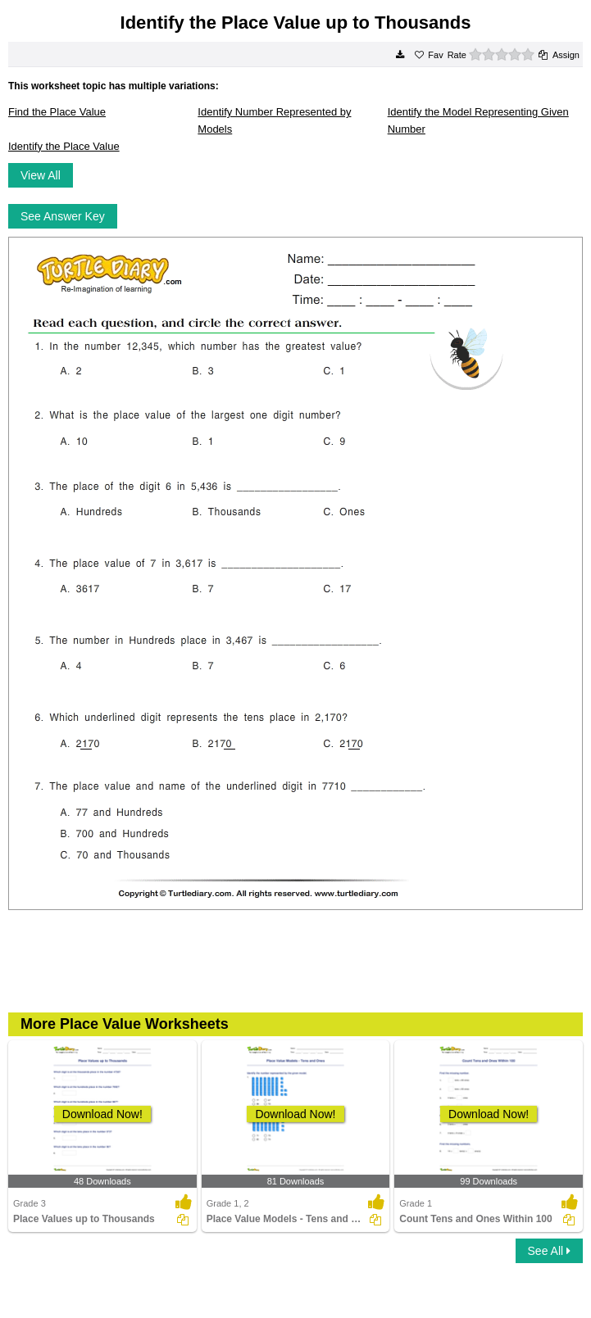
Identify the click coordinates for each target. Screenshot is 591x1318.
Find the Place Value (57, 112)
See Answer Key (62, 216)
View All (40, 175)
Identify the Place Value (64, 146)
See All (549, 1250)
